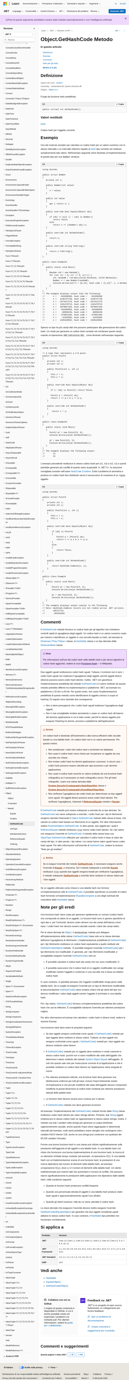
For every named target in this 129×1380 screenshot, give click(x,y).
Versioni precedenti (72, 1374)
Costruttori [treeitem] (12, 803)
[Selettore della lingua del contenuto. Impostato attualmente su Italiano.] (8, 1367)
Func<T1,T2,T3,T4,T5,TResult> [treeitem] (19, 281)
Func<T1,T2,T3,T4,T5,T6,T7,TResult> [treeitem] (20, 297)
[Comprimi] (34, 28)
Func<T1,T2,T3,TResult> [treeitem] (16, 271)
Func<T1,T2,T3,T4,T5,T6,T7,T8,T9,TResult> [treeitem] (20, 314)
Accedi (123, 4)
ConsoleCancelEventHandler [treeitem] (18, 48)
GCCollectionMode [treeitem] (14, 392)
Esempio (46, 56)
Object (68, 932)
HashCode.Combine (81, 471)
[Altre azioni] (124, 31)
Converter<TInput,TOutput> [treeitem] (18, 98)
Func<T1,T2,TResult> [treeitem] (15, 266)
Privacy (108, 1374)
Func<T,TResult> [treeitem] (13, 261)
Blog (86, 1374)
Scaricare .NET (117, 11)
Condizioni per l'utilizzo (52, 1378)
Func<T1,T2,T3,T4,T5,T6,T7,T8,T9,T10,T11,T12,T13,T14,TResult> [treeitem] (20, 356)
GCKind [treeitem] (9, 402)
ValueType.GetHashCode (53, 837)
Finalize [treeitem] (13, 819)
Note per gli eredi (50, 63)
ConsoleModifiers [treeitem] (13, 68)
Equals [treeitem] (13, 813)
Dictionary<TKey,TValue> (53, 641)
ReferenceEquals (93, 802)
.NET (52, 31)
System (59, 83)
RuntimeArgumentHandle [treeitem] (17, 946)
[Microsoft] (5, 4)
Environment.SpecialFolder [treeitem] (17, 185)
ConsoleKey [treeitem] (11, 58)
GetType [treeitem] (13, 829)
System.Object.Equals (97, 1059)
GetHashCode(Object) (52, 948)
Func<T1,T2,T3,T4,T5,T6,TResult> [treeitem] (20, 288)
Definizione (47, 52)
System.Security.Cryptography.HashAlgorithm (72, 786)
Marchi (84, 1378)
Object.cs (53, 90)
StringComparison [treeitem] (13, 1017)
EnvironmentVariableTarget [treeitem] (17, 195)
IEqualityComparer (85, 896)
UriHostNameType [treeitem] (14, 1252)
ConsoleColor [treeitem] (11, 53)
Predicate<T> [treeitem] (11, 895)
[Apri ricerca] (116, 3)
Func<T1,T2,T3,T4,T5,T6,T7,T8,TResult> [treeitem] (20, 305)
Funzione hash (89, 663)
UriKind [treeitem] (9, 1257)
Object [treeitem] (10, 798)
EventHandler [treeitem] (11, 205)
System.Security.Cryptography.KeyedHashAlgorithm (76, 790)
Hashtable (81, 641)
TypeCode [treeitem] (10, 1152)
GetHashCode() (81, 936)
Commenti (47, 60)
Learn (43, 31)
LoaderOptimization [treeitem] (14, 639)
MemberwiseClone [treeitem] (18, 834)
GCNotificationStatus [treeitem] (15, 412)
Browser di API (63, 31)
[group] (84, 245)
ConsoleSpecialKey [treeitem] (14, 73)
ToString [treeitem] (13, 844)
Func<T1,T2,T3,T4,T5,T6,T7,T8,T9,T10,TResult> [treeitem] (20, 322)
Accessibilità (70, 1378)
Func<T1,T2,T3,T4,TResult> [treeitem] (18, 276)
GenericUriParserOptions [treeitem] (16, 422)
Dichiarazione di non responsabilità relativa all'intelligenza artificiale (31, 1374)
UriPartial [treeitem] (10, 1267)
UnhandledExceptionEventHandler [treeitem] (20, 1215)
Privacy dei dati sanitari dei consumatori (19, 1378)
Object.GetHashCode (82, 818)
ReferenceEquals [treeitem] (17, 839)
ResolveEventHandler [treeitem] (15, 940)
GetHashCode (49, 629)
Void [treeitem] (7, 1340)
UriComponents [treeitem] (12, 1232)
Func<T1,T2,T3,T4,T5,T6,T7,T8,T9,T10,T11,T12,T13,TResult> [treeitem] (20, 347)
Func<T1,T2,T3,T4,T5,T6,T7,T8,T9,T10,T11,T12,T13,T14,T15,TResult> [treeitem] (20, 366)
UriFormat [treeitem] (10, 1242)
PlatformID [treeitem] (10, 885)
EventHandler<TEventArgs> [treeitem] (18, 210)
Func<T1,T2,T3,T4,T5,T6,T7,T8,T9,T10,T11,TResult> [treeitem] (20, 331)
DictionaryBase (48, 645)
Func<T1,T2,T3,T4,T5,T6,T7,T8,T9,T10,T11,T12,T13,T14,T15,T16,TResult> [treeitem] (20, 378)
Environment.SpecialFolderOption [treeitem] (20, 190)
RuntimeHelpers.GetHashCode (63, 826)
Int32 (43, 124)
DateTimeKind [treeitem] (12, 119)
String (115, 1111)
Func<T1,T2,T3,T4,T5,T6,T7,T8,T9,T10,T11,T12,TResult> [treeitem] (20, 339)
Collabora (97, 1374)
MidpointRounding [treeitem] (13, 702)
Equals (116, 802)
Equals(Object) (63, 1212)
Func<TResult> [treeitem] (12, 256)
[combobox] (19, 34)
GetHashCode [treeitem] (16, 824)
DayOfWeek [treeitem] (11, 129)
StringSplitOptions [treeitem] (13, 1027)
